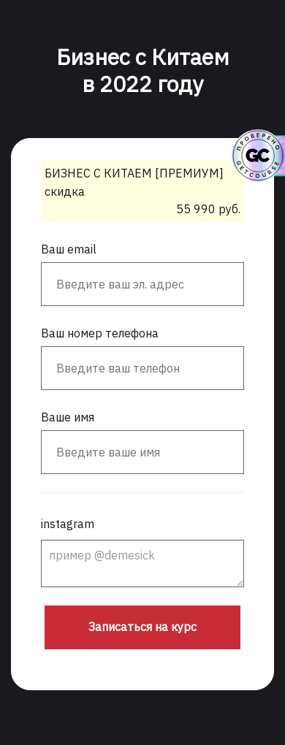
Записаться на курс (142, 626)
